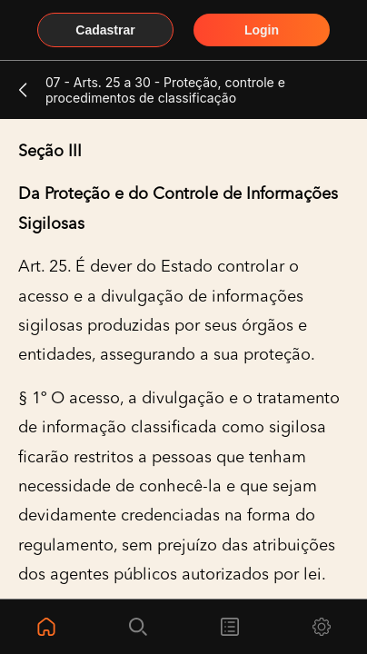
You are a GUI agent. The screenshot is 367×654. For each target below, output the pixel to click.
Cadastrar (104, 30)
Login (261, 30)
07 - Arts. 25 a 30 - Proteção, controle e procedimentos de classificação (165, 89)
